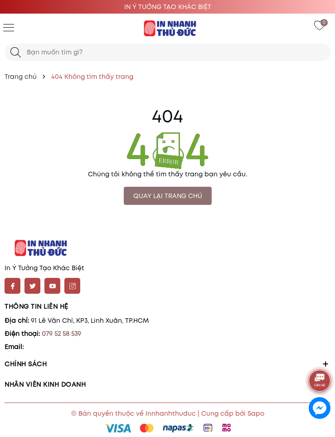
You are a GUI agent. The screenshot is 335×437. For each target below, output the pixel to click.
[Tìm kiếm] (15, 52)
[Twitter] (32, 286)
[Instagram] (72, 286)
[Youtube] (52, 286)
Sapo (256, 413)
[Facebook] (12, 286)
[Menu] (8, 27)
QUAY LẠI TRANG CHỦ (167, 195)
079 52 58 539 (61, 333)
